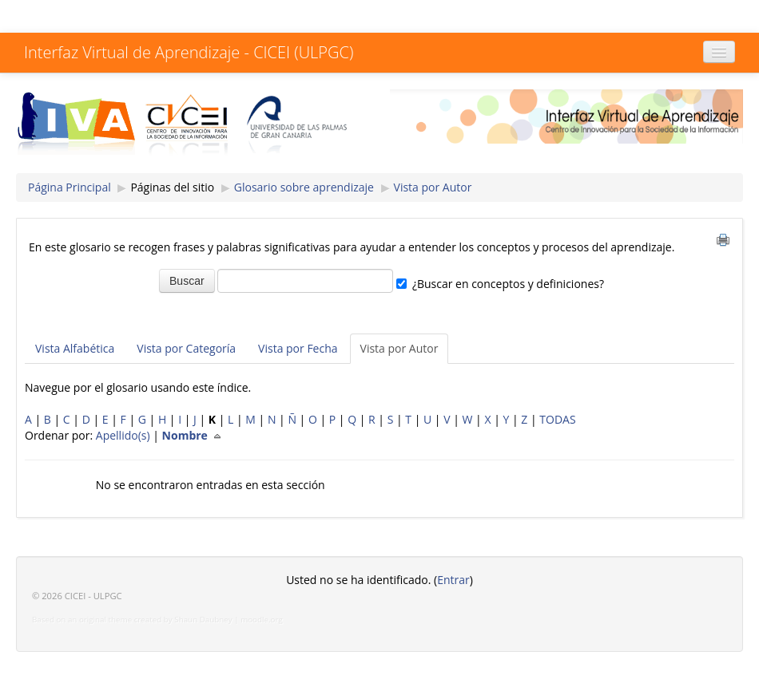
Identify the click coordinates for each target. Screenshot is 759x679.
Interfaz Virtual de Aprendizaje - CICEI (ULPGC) (188, 52)
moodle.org (261, 619)
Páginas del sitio (172, 187)
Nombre (195, 435)
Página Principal (69, 187)
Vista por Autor (433, 187)
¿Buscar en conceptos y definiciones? (508, 283)
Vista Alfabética (74, 348)
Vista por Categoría (186, 348)
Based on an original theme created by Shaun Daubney (132, 619)
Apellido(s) (123, 435)
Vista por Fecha (297, 348)
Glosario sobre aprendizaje (304, 187)
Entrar (453, 579)
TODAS (557, 419)
